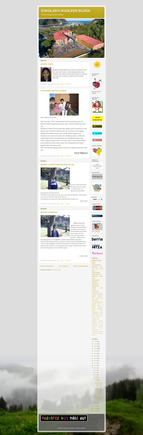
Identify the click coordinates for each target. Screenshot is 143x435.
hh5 (93, 263)
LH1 (97, 269)
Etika (99, 322)
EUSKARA (95, 286)
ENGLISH (95, 284)
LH (102, 303)
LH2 (101, 267)
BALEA (101, 293)
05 (96, 374)
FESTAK (95, 276)
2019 (95, 351)
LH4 (101, 269)
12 (96, 370)
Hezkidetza (100, 326)
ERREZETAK (95, 300)
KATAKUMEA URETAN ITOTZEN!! (54, 91)
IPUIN (94, 288)
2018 (95, 353)
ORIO (94, 290)
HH (93, 269)
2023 (95, 341)
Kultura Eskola (97, 327)
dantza (93, 305)
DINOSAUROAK (95, 317)
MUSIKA (95, 282)
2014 (95, 363)
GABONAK (100, 309)
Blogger (72, 428)
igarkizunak (100, 333)
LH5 (93, 298)
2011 (95, 405)
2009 (95, 410)
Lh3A (101, 312)
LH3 (101, 288)
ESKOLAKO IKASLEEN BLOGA (65, 11)
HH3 (101, 276)
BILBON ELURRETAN (49, 212)
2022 (95, 344)
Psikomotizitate (95, 331)
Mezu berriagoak (46, 266)
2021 (95, 346)
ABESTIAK (97, 260)
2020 (95, 348)
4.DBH (101, 314)
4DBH (93, 315)
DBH (97, 298)
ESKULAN (94, 322)
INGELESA (95, 280)
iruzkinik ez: (68, 84)
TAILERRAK (95, 291)
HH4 (93, 271)
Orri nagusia (63, 266)
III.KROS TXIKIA (47, 64)
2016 (95, 358)
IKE (99, 303)
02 (96, 377)
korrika (93, 334)
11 (96, 372)
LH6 (101, 298)
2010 (95, 408)
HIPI (101, 310)
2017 (95, 355)
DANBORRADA (99, 315)
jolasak (94, 295)
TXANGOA (95, 293)
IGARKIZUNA (95, 312)
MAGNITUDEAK (95, 329)
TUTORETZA (95, 314)
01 (96, 402)
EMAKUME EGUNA (97, 320)
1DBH (98, 305)
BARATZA (100, 295)
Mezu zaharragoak (81, 266)
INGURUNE (96, 272)
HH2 (93, 278)
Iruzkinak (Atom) (56, 270)
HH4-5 (93, 310)
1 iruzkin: (67, 203)
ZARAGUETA (96, 274)
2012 (95, 368)
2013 (95, 365)
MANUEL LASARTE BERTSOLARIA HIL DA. (57, 165)
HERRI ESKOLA (97, 296)
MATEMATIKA (95, 302)
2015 (95, 360)
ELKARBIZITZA (95, 319)
